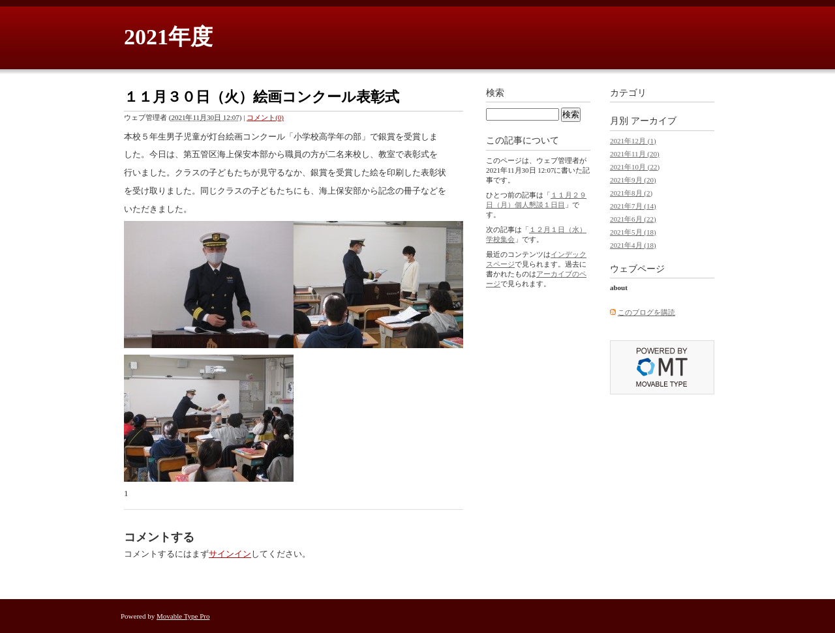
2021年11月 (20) (635, 154)
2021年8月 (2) (631, 193)
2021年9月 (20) (633, 180)
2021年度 (168, 37)
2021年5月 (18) (633, 232)
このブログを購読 (646, 312)
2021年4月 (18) (633, 245)
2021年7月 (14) (633, 206)
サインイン (230, 554)
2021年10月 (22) (635, 167)
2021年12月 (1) (633, 141)
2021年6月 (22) (633, 219)
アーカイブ (653, 121)
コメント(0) (265, 117)
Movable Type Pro (183, 616)
